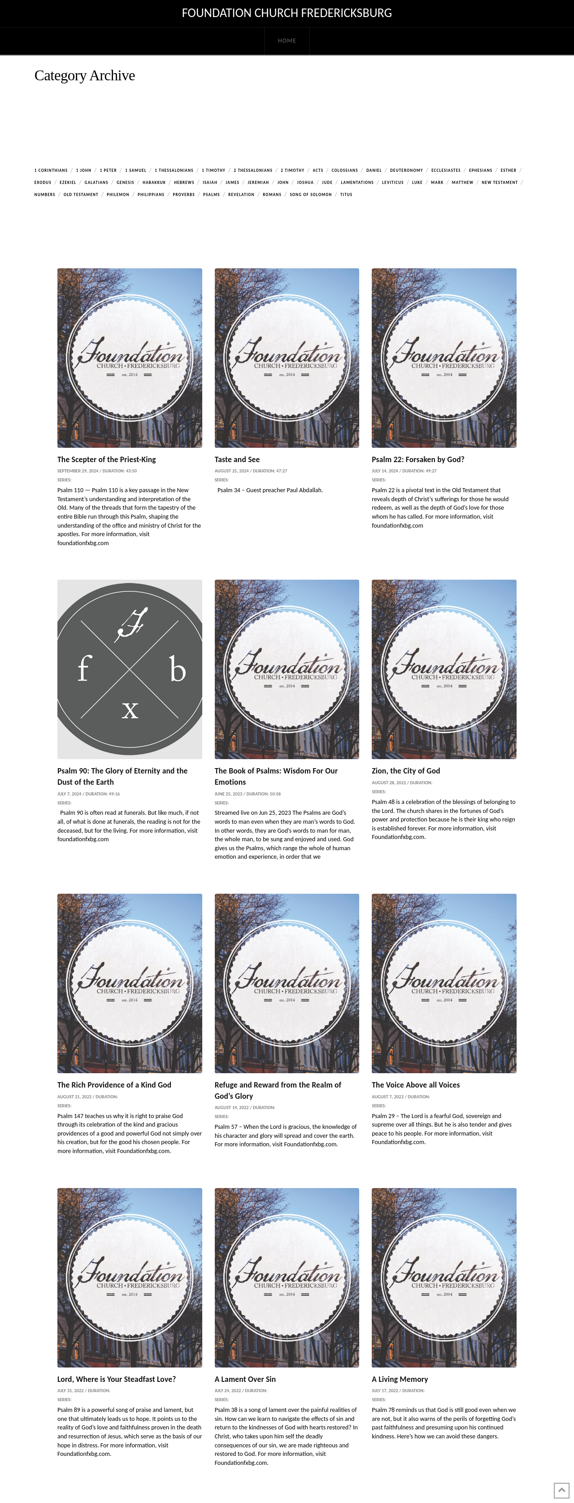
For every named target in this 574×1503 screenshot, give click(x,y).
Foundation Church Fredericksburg (287, 13)
